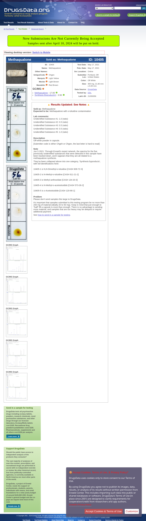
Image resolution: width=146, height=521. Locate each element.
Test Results (9, 23)
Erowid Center (105, 517)
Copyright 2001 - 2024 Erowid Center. (30, 515)
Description (39, 138)
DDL (90, 93)
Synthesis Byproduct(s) (45, 95)
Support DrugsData (95, 520)
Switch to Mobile (41, 52)
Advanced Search (37, 29)
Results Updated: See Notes (69, 104)
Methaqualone (41, 93)
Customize (132, 511)
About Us (61, 23)
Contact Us (72, 23)
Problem (38, 197)
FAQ (83, 23)
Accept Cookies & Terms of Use (104, 511)
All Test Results (9, 29)
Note (36, 149)
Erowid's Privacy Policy (80, 504)
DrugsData (92, 89)
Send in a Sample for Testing (114, 520)
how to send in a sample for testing (54, 215)
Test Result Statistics (25, 23)
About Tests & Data (46, 23)
